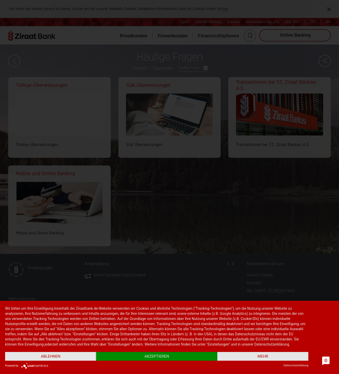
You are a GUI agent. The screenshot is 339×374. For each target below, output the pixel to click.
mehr (262, 356)
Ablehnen (50, 356)
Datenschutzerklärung (296, 365)
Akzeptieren (156, 356)
